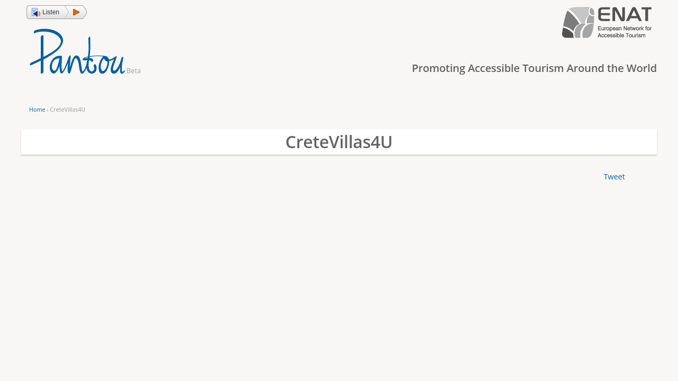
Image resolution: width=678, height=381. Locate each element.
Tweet (614, 176)
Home (37, 109)
